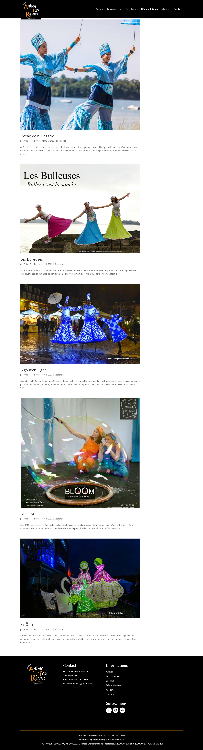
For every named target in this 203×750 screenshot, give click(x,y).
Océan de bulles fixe (37, 135)
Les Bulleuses (31, 259)
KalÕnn (26, 624)
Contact (178, 9)
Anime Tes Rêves (32, 140)
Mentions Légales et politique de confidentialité (101, 739)
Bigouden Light (33, 369)
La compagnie (114, 9)
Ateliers (165, 9)
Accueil (99, 9)
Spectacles (132, 9)
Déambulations (149, 9)
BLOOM (27, 513)
